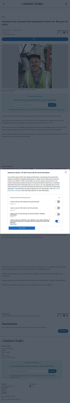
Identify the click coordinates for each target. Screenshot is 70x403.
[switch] (57, 201)
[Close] (66, 173)
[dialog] (35, 201)
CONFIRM (21, 228)
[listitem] (35, 198)
